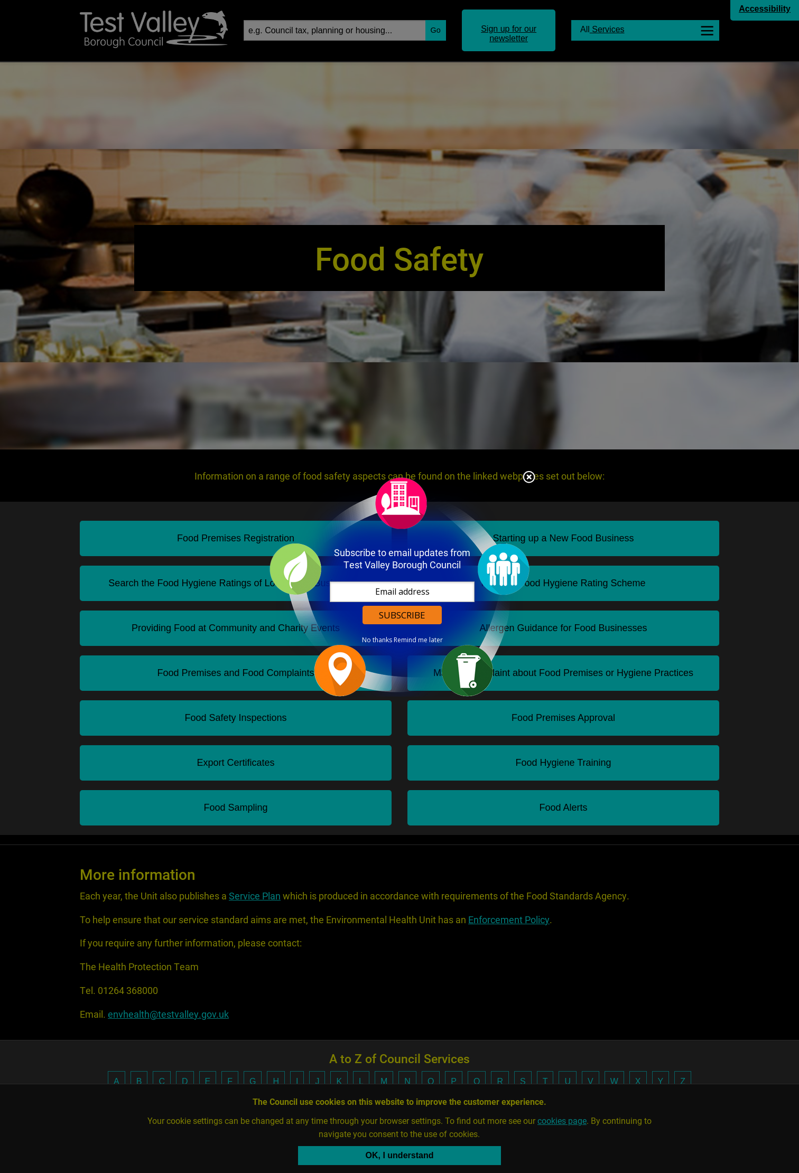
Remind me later (418, 640)
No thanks (377, 640)
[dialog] (399, 586)
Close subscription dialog (529, 478)
